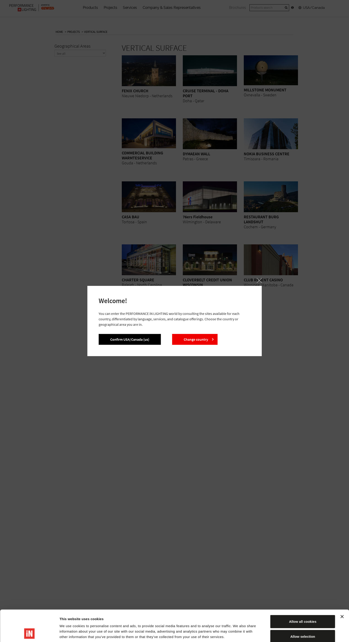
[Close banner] (342, 587)
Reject (303, 622)
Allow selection (302, 607)
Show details (238, 633)
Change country (196, 339)
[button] (259, 280)
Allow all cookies (302, 592)
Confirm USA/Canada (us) (129, 339)
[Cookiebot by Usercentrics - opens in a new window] (29, 633)
